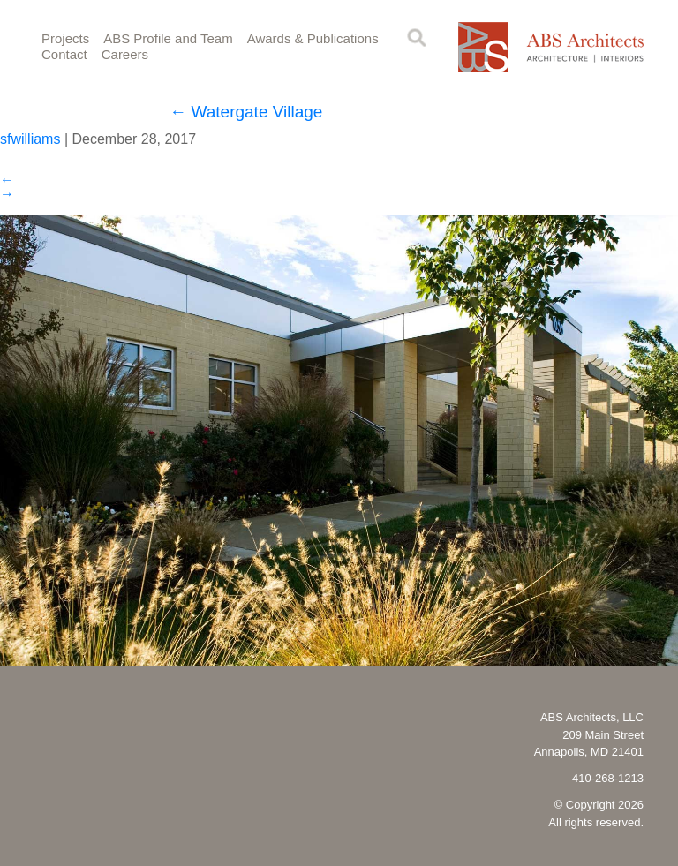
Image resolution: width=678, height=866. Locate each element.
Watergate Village (246, 111)
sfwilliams (30, 139)
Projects (65, 38)
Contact (64, 54)
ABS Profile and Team (167, 38)
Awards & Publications (313, 38)
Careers (125, 54)
